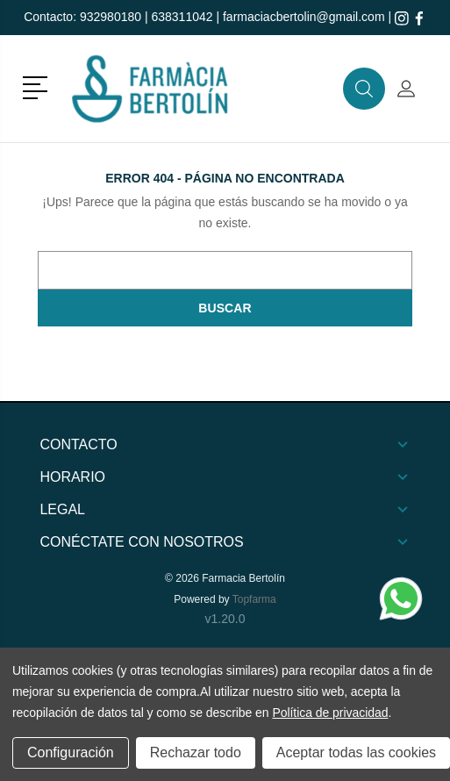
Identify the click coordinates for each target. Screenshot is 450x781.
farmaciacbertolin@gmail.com (304, 17)
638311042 (181, 17)
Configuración (70, 752)
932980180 (110, 17)
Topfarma (254, 599)
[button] (38, 86)
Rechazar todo (195, 752)
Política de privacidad (330, 713)
